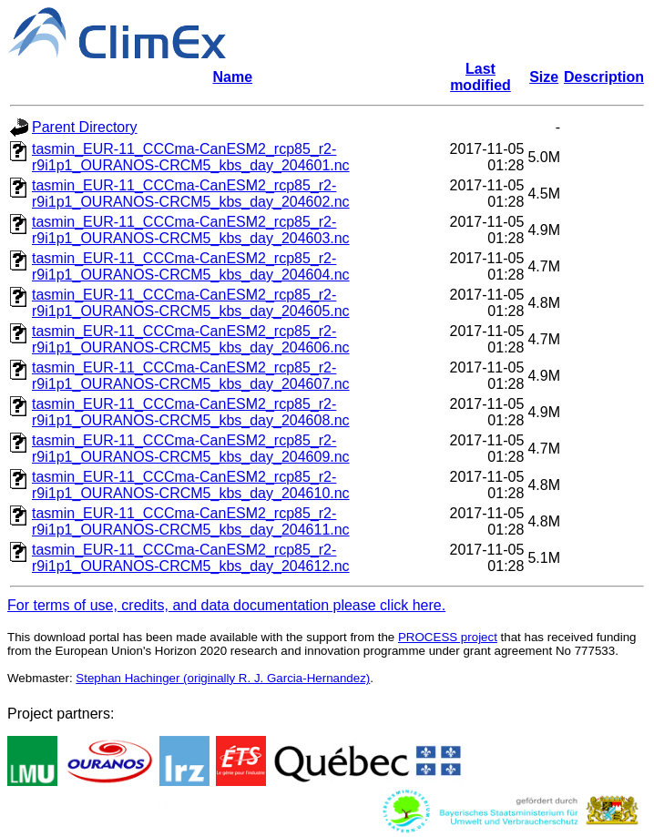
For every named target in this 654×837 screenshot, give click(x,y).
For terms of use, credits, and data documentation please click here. (226, 605)
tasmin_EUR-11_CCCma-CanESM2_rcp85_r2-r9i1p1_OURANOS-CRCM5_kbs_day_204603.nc (191, 230)
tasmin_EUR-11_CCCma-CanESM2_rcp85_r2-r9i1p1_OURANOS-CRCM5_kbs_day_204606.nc (191, 339)
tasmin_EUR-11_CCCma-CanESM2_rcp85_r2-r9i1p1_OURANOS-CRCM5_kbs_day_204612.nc (191, 558)
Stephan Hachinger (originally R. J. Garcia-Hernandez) (223, 678)
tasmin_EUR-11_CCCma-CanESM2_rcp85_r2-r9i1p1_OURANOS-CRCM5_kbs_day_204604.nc (191, 266)
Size (543, 77)
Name (233, 77)
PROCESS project (447, 637)
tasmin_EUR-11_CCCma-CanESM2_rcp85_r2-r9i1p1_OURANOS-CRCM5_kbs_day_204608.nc (191, 412)
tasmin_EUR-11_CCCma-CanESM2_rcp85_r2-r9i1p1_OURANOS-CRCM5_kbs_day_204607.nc (191, 376)
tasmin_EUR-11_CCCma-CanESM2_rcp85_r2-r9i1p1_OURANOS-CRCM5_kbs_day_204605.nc (191, 303)
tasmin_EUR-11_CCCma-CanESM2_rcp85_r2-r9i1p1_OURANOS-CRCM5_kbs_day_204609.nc (191, 448)
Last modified (480, 77)
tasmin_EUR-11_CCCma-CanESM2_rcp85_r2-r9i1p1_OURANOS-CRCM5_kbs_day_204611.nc (191, 521)
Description (604, 77)
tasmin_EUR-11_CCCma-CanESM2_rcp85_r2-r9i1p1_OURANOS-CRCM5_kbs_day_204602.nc (191, 193)
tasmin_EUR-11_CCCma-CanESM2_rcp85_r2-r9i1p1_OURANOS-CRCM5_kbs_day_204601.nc (191, 157)
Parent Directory (85, 127)
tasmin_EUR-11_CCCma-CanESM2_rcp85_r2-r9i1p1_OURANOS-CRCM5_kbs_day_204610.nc (191, 485)
